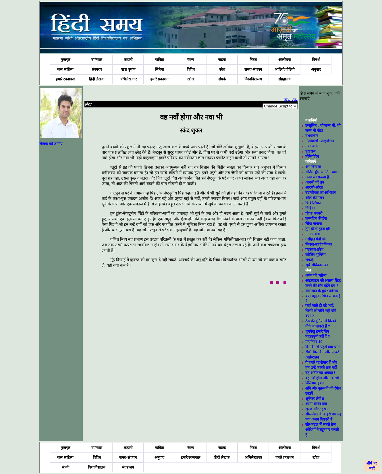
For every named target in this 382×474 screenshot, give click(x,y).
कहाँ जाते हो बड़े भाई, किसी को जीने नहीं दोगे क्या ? (320, 310)
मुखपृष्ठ (65, 59)
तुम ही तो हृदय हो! (317, 229)
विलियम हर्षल (314, 383)
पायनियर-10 (314, 342)
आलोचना (284, 59)
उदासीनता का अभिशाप (320, 192)
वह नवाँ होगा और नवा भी (322, 378)
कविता (159, 59)
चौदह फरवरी (313, 213)
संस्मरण (97, 69)
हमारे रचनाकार (65, 79)
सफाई (309, 260)
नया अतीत (312, 146)
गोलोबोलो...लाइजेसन (319, 141)
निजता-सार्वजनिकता (318, 244)
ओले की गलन (314, 198)
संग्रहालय (284, 79)
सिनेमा (159, 69)
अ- (295, 100)
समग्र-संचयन (253, 69)
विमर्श (316, 59)
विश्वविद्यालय (253, 79)
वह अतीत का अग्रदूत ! (320, 373)
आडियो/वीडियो (284, 69)
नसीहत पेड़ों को (315, 239)
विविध (191, 69)
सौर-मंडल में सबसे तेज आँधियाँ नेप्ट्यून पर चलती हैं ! (322, 429)
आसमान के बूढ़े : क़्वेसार (321, 291)
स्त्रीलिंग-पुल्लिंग (315, 255)
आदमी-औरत (314, 187)
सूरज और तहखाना (317, 409)
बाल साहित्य (65, 69)
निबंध (253, 59)
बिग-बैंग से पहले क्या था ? (322, 347)
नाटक (222, 59)
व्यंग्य (190, 59)
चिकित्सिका (313, 203)
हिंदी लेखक (97, 79)
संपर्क (222, 79)
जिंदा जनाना (313, 223)
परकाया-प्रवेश (314, 249)
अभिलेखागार (128, 79)
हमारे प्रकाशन (159, 79)
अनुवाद (316, 69)
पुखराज (310, 151)
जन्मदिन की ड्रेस (316, 218)
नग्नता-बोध (312, 234)
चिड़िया (310, 208)
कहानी (128, 59)
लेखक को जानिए (50, 144)
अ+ (287, 100)
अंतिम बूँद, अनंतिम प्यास (321, 172)
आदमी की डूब (314, 182)
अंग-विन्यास (313, 167)
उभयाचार (311, 136)
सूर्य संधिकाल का (316, 265)
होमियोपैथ (312, 156)
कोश (222, 69)
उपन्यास (96, 59)
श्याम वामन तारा (316, 404)
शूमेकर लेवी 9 (314, 398)
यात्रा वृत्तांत (128, 69)
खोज (190, 79)
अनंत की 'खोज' (316, 275)
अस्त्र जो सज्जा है (317, 177)
